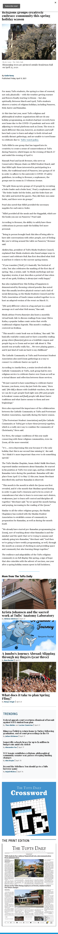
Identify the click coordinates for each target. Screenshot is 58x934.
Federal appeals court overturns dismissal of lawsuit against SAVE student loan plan (28, 721)
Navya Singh (9, 702)
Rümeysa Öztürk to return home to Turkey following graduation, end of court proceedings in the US (28, 732)
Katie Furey (9, 76)
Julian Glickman (11, 736)
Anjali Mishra (10, 772)
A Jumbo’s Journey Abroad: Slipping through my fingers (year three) (28, 655)
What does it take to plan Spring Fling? (26, 696)
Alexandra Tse (11, 747)
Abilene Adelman (11, 619)
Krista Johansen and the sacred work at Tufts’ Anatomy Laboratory (28, 613)
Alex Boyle (9, 761)
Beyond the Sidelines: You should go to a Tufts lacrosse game (25, 767)
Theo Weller (10, 725)
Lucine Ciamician (26, 725)
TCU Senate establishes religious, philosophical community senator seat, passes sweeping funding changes (27, 755)
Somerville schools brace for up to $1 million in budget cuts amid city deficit (26, 743)
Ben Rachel (8, 660)
